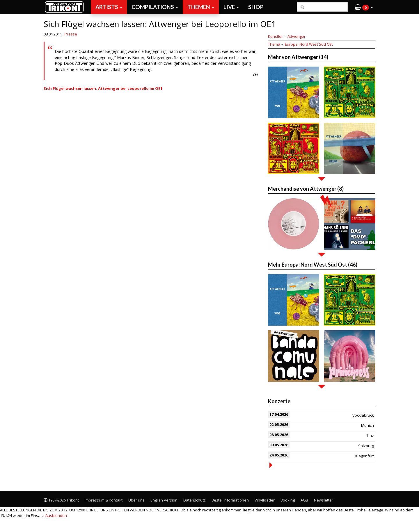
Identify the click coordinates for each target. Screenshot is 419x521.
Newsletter (323, 500)
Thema (274, 44)
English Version (163, 500)
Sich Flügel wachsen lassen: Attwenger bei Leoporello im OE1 (103, 88)
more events (271, 465)
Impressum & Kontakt (103, 500)
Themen (200, 6)
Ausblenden (56, 515)
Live (231, 6)
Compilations (155, 6)
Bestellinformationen (230, 500)
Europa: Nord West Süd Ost (309, 44)
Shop (256, 6)
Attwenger (296, 36)
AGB (304, 500)
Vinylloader (265, 500)
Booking (287, 500)
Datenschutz (194, 500)
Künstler (275, 36)
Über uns (136, 500)
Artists (108, 6)
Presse (71, 34)
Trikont (66, 7)
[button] (364, 7)
